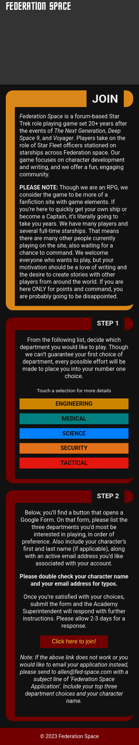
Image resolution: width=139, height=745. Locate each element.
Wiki (25, 32)
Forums (30, 40)
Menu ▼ (31, 53)
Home (28, 25)
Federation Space (38, 7)
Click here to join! (74, 641)
